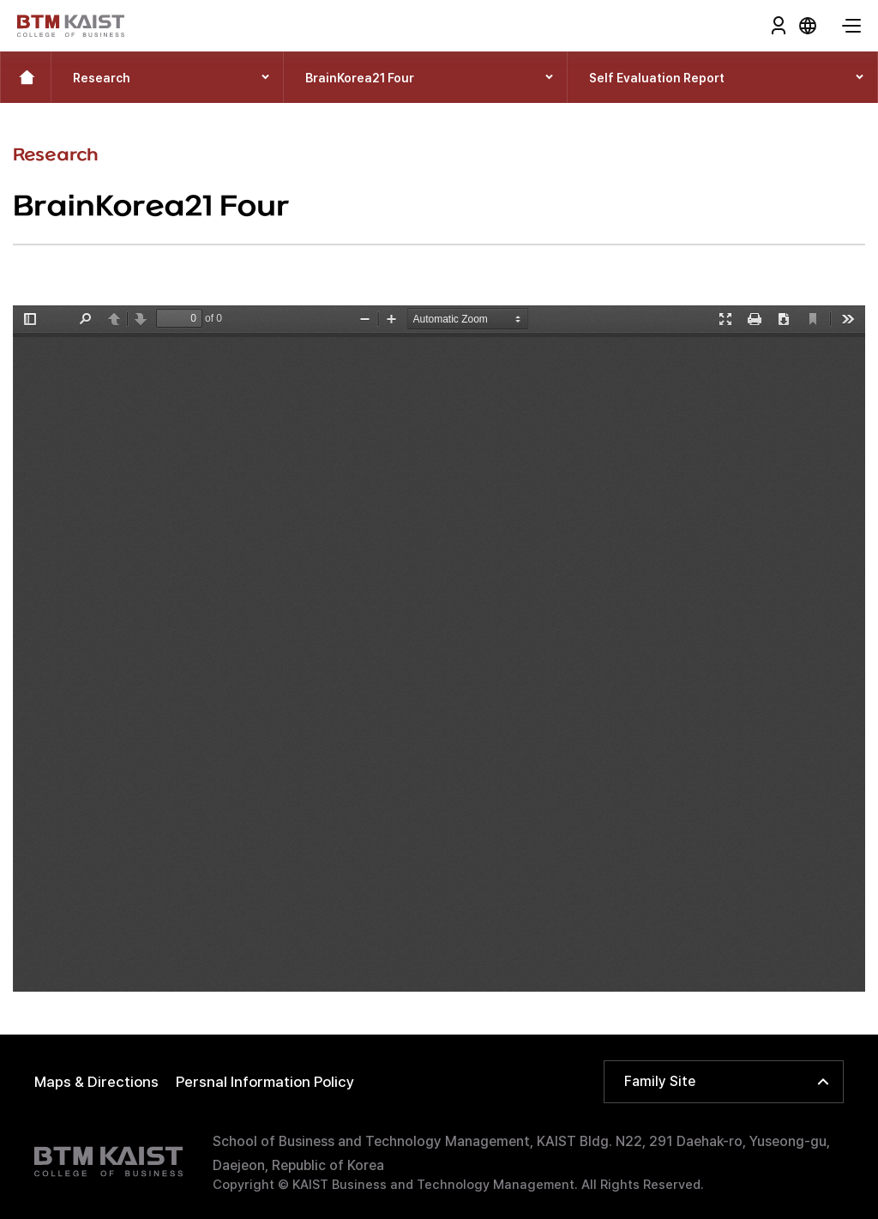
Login (778, 25)
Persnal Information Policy (265, 1081)
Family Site (659, 1081)
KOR (807, 25)
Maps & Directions (96, 1081)
